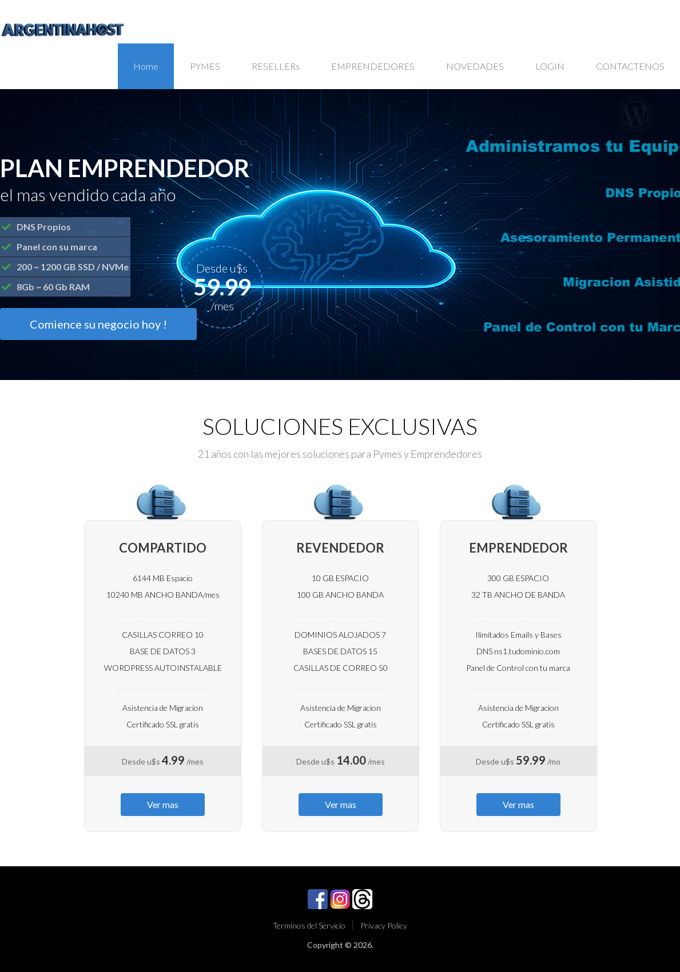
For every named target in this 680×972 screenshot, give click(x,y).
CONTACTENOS (630, 66)
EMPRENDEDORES (373, 66)
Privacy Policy (383, 925)
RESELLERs (276, 66)
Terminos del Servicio (309, 925)
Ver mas (162, 804)
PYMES (205, 66)
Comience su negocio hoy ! (98, 324)
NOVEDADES (475, 66)
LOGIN (549, 66)
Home (145, 66)
